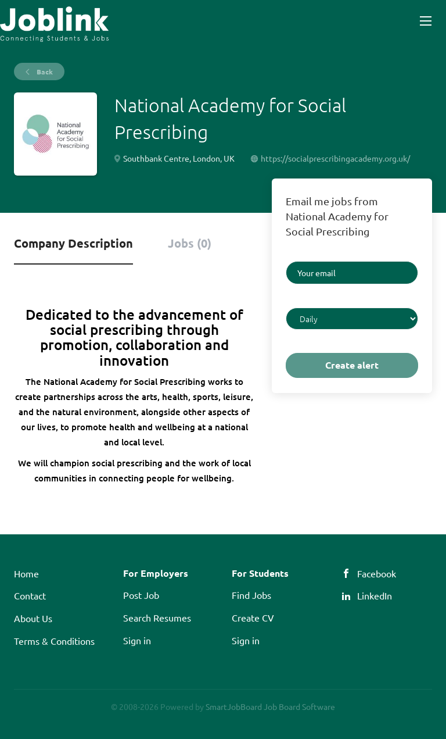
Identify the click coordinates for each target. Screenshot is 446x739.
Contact (30, 595)
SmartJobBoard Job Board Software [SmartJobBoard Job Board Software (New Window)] (270, 706)
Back (44, 71)
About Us (33, 618)
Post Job (141, 595)
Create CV (253, 617)
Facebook (376, 573)
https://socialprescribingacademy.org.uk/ (335, 158)
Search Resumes (157, 617)
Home (26, 573)
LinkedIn (374, 595)
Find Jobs (251, 595)
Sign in (137, 640)
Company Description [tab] (73, 243)
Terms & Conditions (54, 641)
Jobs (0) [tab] (189, 243)
